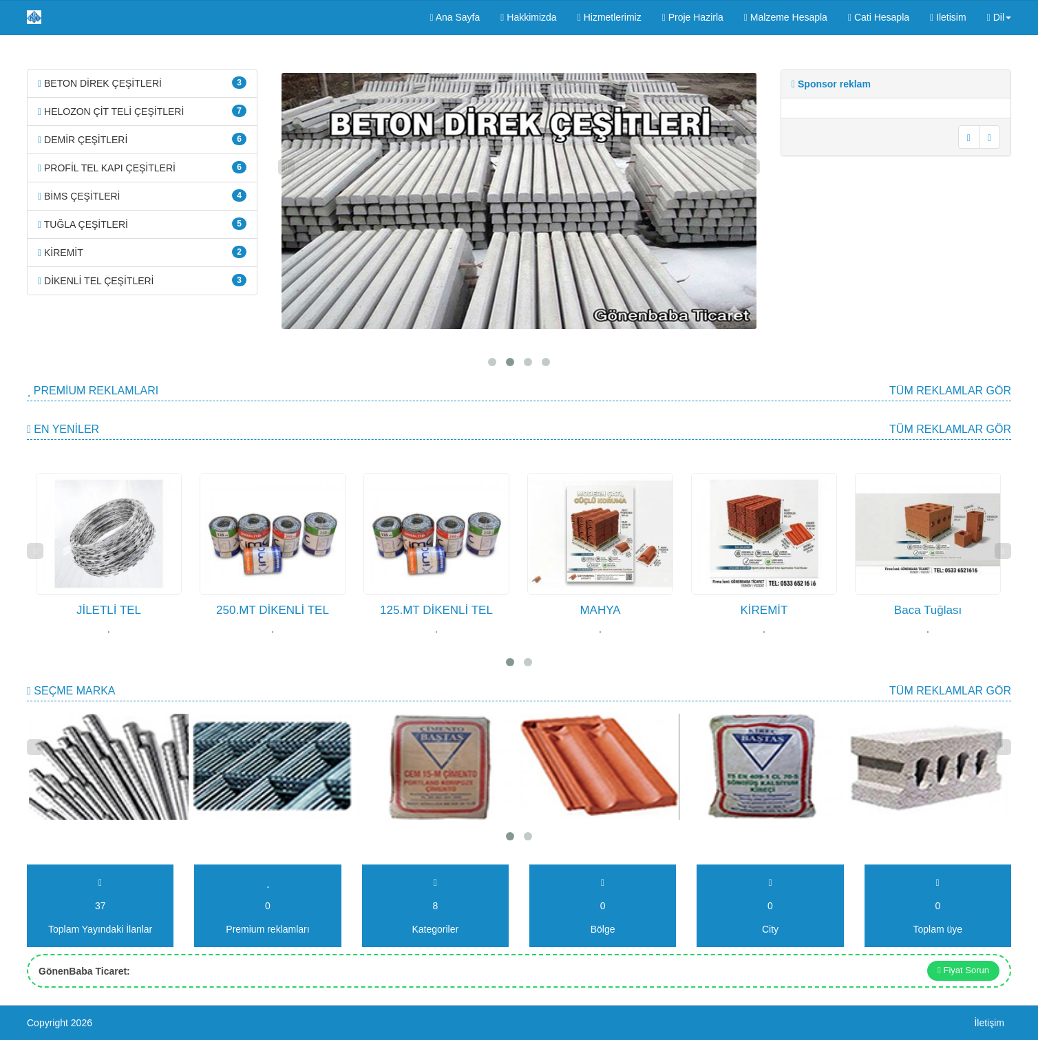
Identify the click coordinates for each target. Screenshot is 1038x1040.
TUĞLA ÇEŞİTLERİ (142, 223)
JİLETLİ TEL (108, 610)
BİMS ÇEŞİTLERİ (142, 195)
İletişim (989, 1022)
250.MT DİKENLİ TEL (272, 610)
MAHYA (600, 610)
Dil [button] (999, 17)
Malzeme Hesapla (785, 17)
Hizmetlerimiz (610, 17)
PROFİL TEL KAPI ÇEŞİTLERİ (142, 167)
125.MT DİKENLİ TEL (436, 610)
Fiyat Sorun (963, 970)
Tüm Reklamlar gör (950, 390)
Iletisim (948, 17)
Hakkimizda (528, 17)
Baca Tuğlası (928, 610)
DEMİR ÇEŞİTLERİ (142, 139)
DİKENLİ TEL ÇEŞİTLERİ (142, 280)
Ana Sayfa (455, 17)
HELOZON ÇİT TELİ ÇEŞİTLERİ (142, 111)
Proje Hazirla (692, 17)
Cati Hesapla (878, 17)
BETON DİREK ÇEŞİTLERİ (142, 82)
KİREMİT (142, 252)
